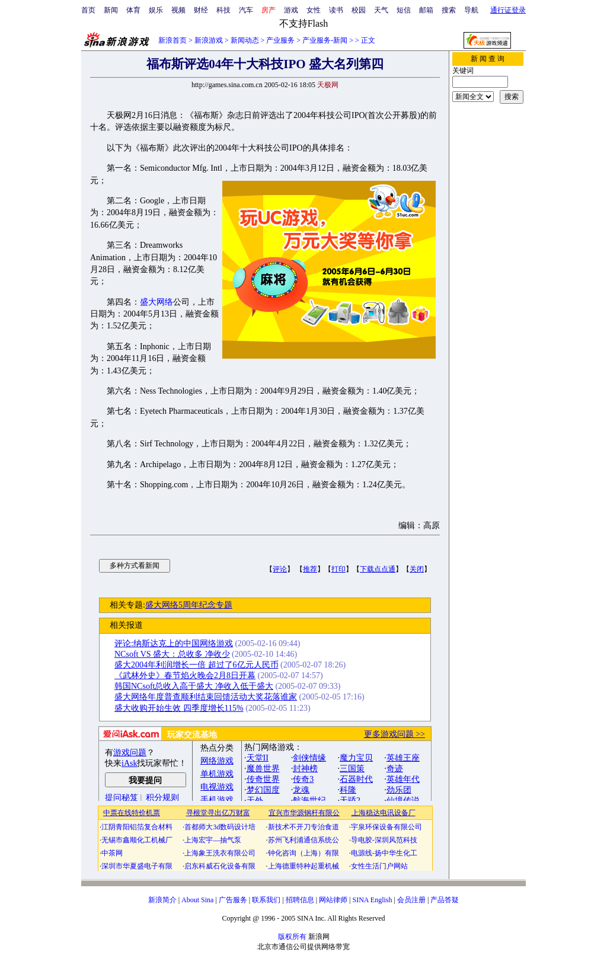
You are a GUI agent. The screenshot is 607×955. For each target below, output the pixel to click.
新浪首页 (172, 40)
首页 (88, 10)
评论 (280, 569)
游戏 (291, 10)
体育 (133, 10)
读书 (336, 10)
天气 (381, 10)
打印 (338, 569)
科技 (223, 10)
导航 (471, 10)
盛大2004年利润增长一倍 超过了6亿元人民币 (196, 664)
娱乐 (156, 10)
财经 (201, 10)
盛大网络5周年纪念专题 (188, 605)
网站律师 (333, 900)
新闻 (111, 10)
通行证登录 (508, 10)
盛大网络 (156, 302)
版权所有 (292, 936)
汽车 (246, 10)
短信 (404, 10)
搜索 (449, 10)
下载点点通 (377, 569)
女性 (313, 10)
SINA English (372, 900)
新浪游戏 (208, 40)
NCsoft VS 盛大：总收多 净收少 (172, 654)
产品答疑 (444, 900)
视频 (178, 10)
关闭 (417, 569)
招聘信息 (300, 900)
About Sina (197, 900)
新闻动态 (245, 40)
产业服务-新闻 (324, 40)
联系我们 (266, 900)
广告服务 (233, 900)
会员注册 (411, 900)
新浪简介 (162, 900)
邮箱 (426, 10)
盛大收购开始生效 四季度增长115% (179, 708)
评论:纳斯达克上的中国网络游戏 (173, 643)
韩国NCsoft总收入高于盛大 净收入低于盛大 (193, 686)
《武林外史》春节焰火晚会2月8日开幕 (184, 675)
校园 (359, 10)
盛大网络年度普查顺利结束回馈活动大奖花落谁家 (205, 696)
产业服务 (280, 40)
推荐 (310, 569)
